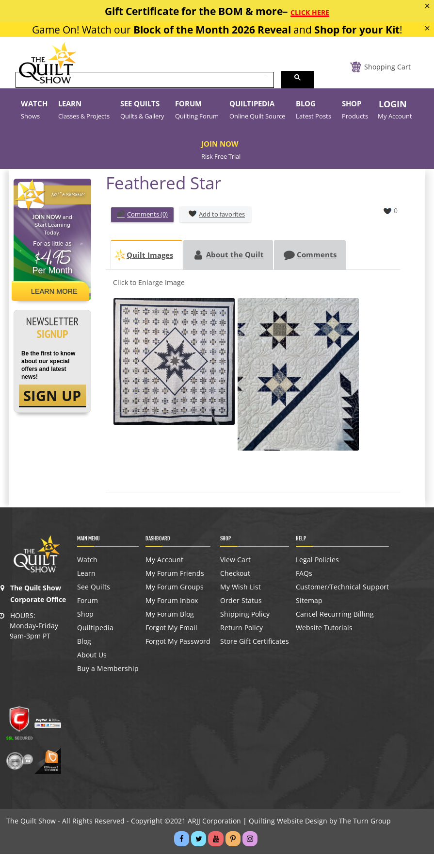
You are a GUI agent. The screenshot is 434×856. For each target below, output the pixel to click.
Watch (87, 561)
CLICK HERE (309, 12)
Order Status (241, 602)
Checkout (235, 575)
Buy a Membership (108, 670)
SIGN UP (52, 396)
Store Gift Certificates (254, 643)
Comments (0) (142, 215)
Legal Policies (317, 561)
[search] (143, 80)
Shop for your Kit (357, 29)
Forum (87, 602)
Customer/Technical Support (342, 589)
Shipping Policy (245, 616)
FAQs (304, 575)
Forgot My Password (177, 643)
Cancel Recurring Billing (335, 616)
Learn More (56, 291)
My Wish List (240, 589)
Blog (84, 643)
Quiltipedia (95, 629)
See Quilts (93, 589)
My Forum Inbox (171, 602)
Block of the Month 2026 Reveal (212, 29)
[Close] (427, 6)
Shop (85, 616)
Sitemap (309, 602)
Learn (86, 575)
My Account (164, 561)
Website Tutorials (324, 629)
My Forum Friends (174, 575)
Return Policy (241, 629)
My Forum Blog (169, 616)
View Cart (235, 561)
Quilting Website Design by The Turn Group (320, 822)
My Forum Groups (174, 589)
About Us (92, 657)
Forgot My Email (171, 629)
